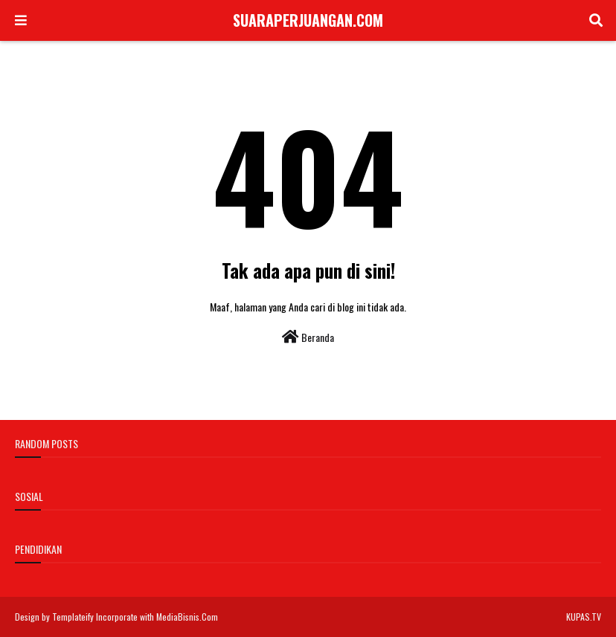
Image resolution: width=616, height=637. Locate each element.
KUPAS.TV (583, 616)
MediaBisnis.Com (187, 616)
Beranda (308, 337)
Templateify (73, 616)
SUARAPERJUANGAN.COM (308, 20)
